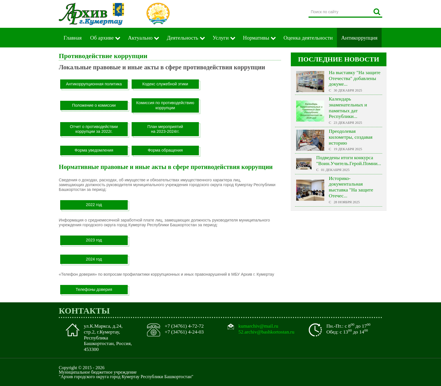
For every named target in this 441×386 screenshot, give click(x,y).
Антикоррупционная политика (94, 84)
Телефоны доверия (94, 289)
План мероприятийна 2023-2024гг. (165, 129)
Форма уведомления (94, 150)
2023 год (94, 240)
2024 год (94, 259)
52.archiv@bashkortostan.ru (266, 332)
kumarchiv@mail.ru (258, 326)
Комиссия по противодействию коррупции (165, 105)
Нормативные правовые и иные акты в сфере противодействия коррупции (166, 166)
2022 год (94, 204)
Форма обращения (165, 150)
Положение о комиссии (94, 105)
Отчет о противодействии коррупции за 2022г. (94, 129)
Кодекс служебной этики (165, 84)
